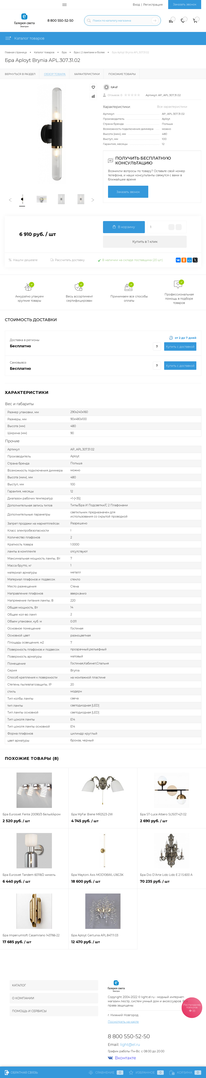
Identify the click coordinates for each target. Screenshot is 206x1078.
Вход (136, 4)
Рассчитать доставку (67, 260)
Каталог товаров (24, 38)
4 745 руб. (102, 823)
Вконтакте (122, 1058)
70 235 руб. (171, 883)
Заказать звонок (184, 4)
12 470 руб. (102, 944)
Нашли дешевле (23, 260)
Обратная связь (21, 1072)
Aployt (166, 118)
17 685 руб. (34, 944)
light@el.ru (130, 1044)
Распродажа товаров (192, 1007)
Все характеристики (172, 107)
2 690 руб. (171, 823)
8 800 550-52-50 (60, 21)
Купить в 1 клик (145, 242)
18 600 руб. (102, 883)
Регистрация (153, 4)
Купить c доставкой (180, 346)
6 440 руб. (34, 883)
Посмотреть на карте (123, 1022)
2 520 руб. (34, 823)
